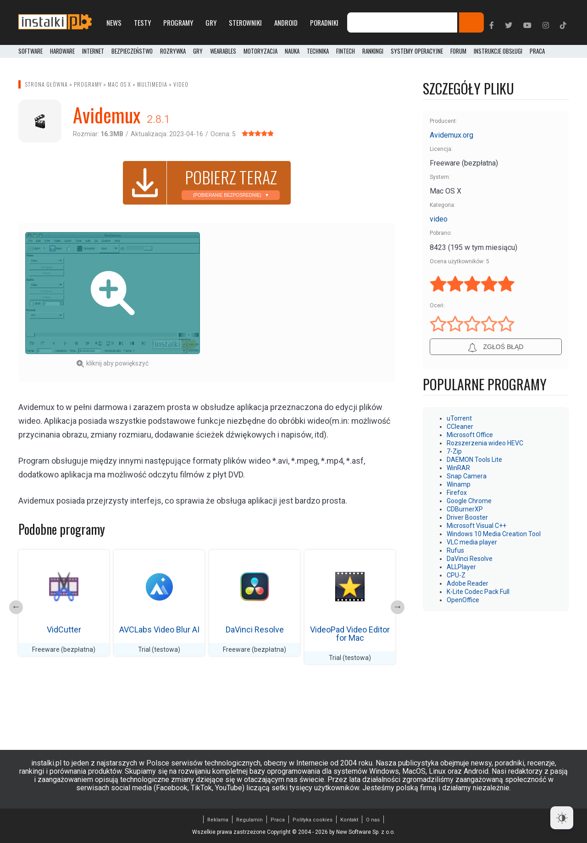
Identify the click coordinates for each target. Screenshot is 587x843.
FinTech (345, 51)
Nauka (292, 51)
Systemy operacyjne (417, 51)
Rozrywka (173, 51)
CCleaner (460, 426)
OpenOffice (463, 600)
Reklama (217, 820)
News (114, 22)
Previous (16, 607)
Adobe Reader (467, 583)
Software (30, 51)
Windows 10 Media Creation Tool (494, 534)
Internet (93, 51)
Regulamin (249, 820)
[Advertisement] (301, 296)
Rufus (455, 550)
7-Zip (454, 451)
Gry (210, 22)
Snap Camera (467, 476)
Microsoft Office (470, 434)
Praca (278, 820)
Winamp (459, 484)
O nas (373, 820)
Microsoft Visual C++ (476, 525)
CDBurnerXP (465, 509)
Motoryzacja (260, 51)
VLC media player (472, 542)
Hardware (62, 51)
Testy (142, 22)
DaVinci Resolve (255, 629)
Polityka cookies (312, 820)
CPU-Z (456, 575)
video (180, 84)
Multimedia (152, 84)
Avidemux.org (451, 135)
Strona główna (46, 84)
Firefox (457, 492)
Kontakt (349, 820)
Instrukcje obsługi (498, 51)
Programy (178, 22)
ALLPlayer (461, 567)
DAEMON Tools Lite (474, 459)
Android (286, 22)
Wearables (223, 51)
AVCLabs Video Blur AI (159, 629)
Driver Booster (467, 517)
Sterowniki (245, 22)
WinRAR (458, 467)
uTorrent (459, 418)
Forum (458, 51)
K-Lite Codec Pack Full (478, 591)
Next (397, 607)
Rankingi (372, 51)
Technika (318, 51)
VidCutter (64, 629)
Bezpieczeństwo (132, 51)
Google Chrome (469, 501)
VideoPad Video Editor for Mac (350, 634)
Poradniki (324, 22)
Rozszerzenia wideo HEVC (485, 443)
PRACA (537, 51)
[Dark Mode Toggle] (561, 817)
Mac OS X (119, 84)
